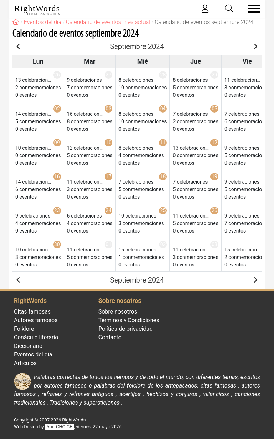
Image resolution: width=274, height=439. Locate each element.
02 (57, 108)
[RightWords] (15, 22)
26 (57, 75)
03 (108, 108)
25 (163, 210)
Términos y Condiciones (128, 320)
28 (163, 75)
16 (57, 176)
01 (108, 244)
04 (163, 108)
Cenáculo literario (36, 337)
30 (57, 244)
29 (214, 75)
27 (108, 75)
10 (108, 142)
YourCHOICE (59, 426)
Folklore (24, 328)
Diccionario (28, 346)
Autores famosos (35, 320)
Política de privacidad (125, 328)
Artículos (25, 363)
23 (57, 210)
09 (57, 142)
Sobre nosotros (117, 311)
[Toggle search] (229, 8)
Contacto (110, 337)
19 (214, 176)
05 (214, 108)
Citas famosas (32, 311)
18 (163, 176)
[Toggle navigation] (252, 9)
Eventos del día (33, 354)
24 (108, 210)
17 (108, 176)
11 (163, 142)
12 (214, 142)
